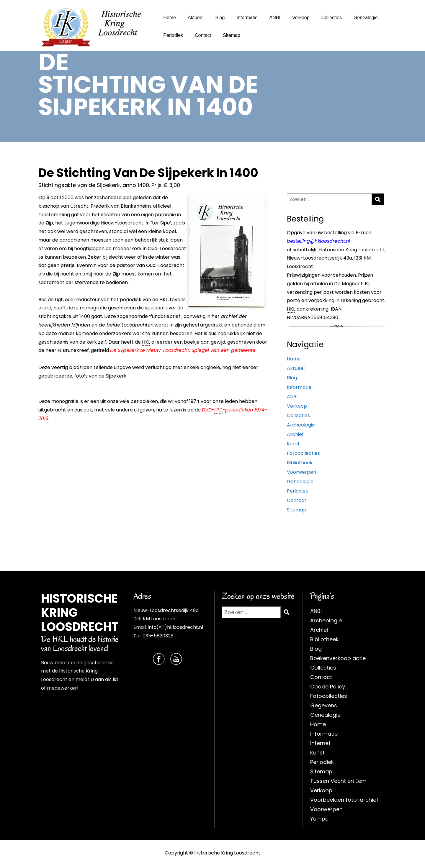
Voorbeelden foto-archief (344, 799)
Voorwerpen (301, 472)
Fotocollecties (303, 453)
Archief (295, 434)
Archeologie (301, 424)
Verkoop (301, 17)
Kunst (293, 443)
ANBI (274, 17)
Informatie (246, 17)
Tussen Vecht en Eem (338, 781)
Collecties (331, 17)
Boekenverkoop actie (338, 658)
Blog (220, 17)
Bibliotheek (300, 462)
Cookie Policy (327, 686)
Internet (320, 743)
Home (169, 17)
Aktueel (195, 17)
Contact (203, 35)
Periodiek (173, 35)
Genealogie (366, 17)
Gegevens (323, 705)
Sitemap (231, 35)
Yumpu (319, 818)
